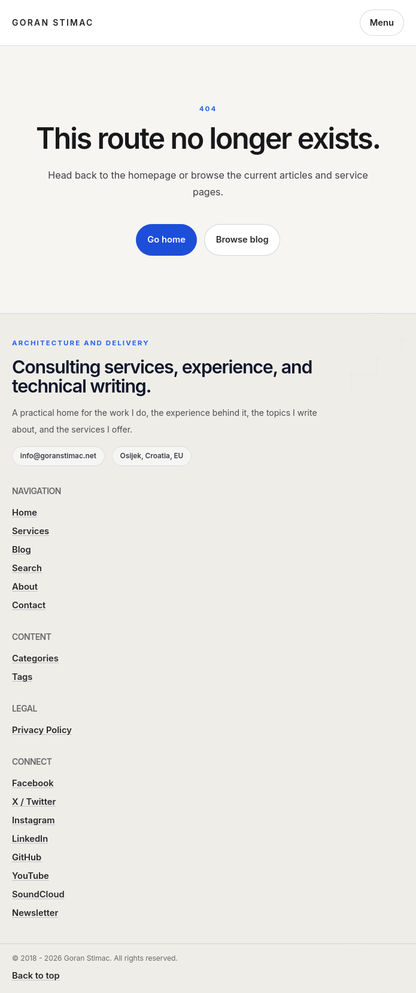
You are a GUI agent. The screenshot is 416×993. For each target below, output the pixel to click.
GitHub (26, 857)
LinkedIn (30, 838)
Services (30, 531)
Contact (28, 605)
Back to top (36, 975)
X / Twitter (34, 801)
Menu (382, 22)
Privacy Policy (42, 730)
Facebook (33, 783)
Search (27, 568)
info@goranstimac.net (58, 456)
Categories (35, 658)
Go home (166, 239)
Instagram (33, 820)
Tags (22, 677)
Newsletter (35, 913)
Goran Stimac (53, 22)
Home (24, 512)
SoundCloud (38, 894)
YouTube (30, 876)
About (25, 586)
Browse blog (242, 239)
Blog (21, 549)
